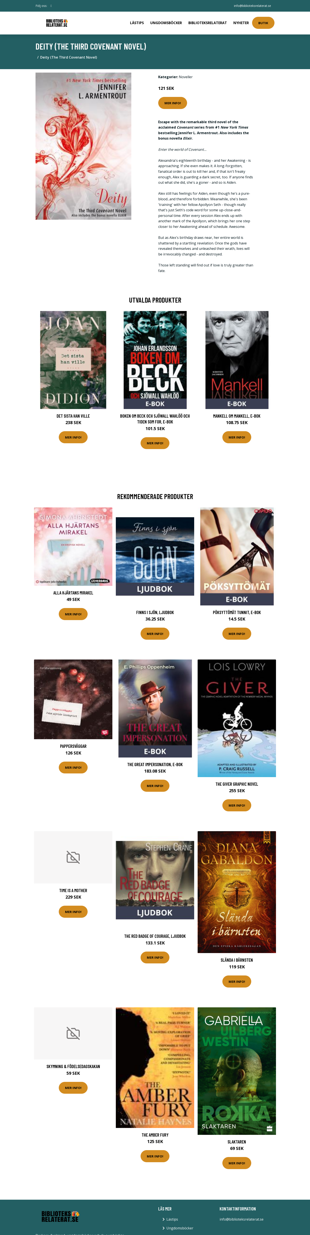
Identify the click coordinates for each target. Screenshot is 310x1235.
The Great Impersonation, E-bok (155, 764)
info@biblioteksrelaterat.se (252, 6)
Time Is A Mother (73, 890)
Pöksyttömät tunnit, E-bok (237, 612)
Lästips (137, 22)
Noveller (186, 77)
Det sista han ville (73, 415)
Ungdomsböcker (166, 22)
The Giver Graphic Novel (236, 784)
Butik (263, 23)
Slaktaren (237, 1141)
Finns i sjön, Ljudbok (155, 612)
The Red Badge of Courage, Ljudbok (155, 936)
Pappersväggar (73, 746)
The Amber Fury (155, 1134)
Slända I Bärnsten (237, 960)
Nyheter (241, 22)
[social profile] (51, 6)
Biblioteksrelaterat (207, 22)
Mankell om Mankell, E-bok (236, 415)
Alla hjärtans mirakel (73, 592)
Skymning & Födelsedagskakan (73, 1066)
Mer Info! (172, 103)
